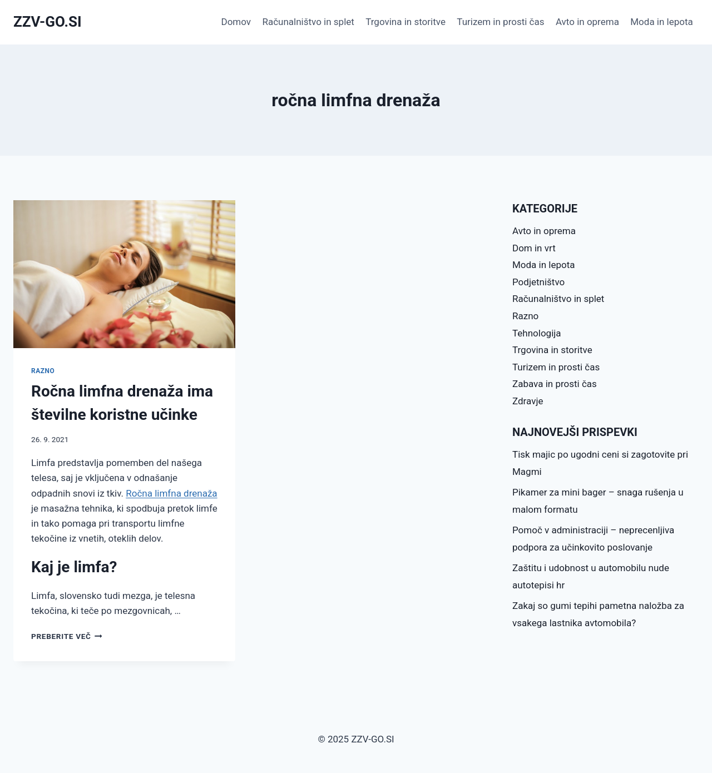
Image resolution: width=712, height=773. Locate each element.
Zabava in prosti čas (554, 383)
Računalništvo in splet (308, 21)
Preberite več (66, 636)
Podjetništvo (538, 282)
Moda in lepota (661, 21)
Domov (236, 21)
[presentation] (124, 274)
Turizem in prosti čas (500, 21)
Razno (43, 371)
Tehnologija (536, 333)
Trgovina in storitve (405, 21)
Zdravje (527, 401)
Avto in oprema (587, 21)
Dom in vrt (534, 248)
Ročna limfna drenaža (171, 493)
